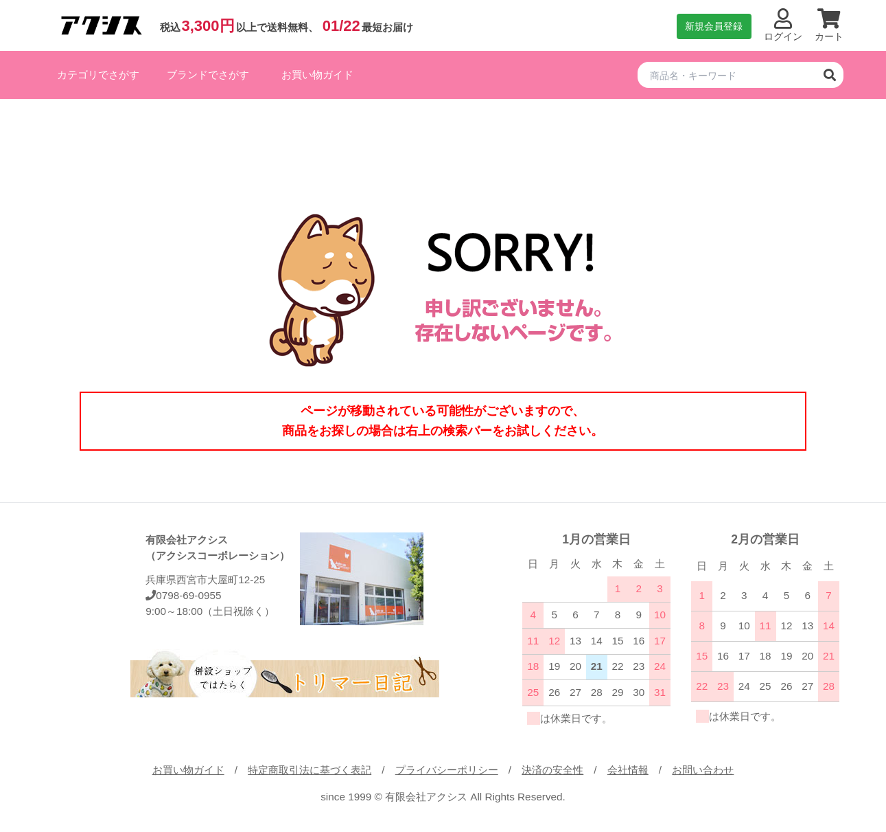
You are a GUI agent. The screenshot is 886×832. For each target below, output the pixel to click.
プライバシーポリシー (446, 770)
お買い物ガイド (317, 74)
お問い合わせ (703, 770)
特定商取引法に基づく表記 (309, 770)
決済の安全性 (552, 770)
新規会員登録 (714, 26)
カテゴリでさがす (98, 74)
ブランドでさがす (208, 74)
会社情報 (628, 770)
